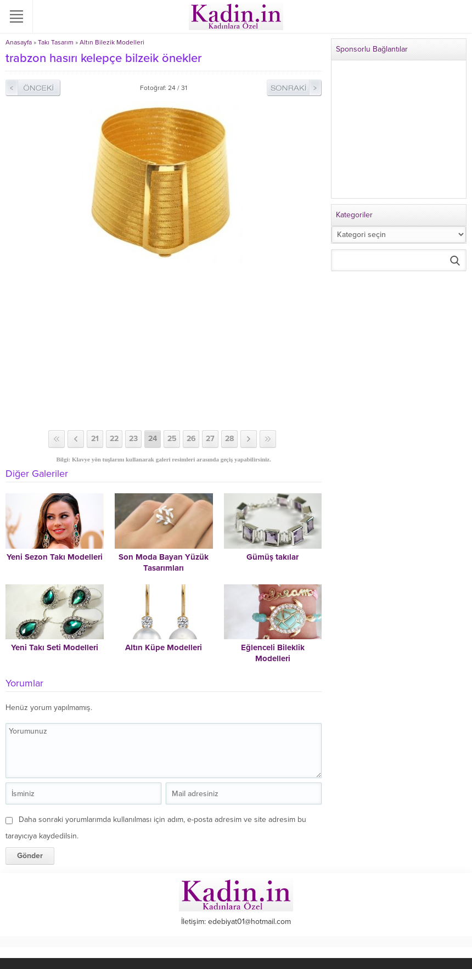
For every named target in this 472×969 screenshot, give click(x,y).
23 (133, 438)
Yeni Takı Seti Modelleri (54, 647)
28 (229, 438)
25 (172, 438)
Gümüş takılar (272, 557)
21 (95, 438)
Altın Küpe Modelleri (163, 647)
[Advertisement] (163, 348)
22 (114, 438)
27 (210, 438)
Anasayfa (18, 42)
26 (191, 438)
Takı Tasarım (56, 42)
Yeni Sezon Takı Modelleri (55, 557)
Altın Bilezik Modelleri (112, 42)
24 (152, 438)
